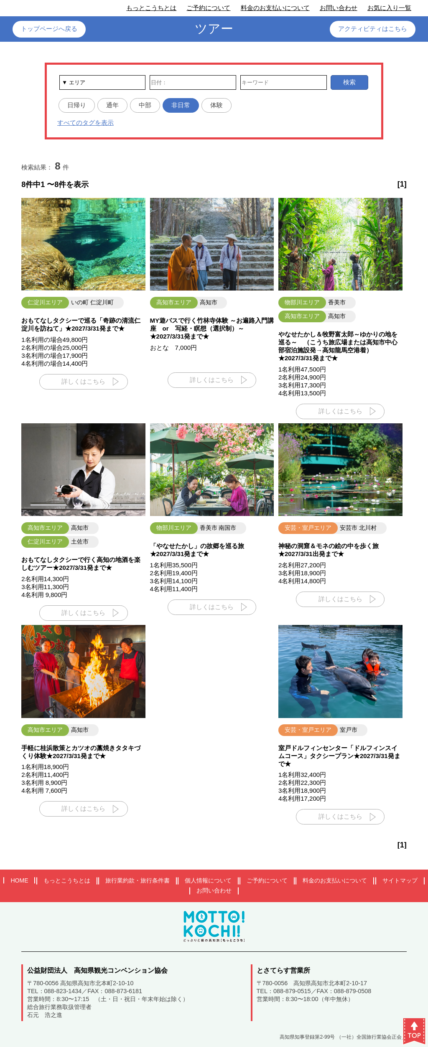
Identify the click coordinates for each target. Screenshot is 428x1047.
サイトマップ (400, 880)
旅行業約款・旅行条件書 (137, 880)
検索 (349, 82)
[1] (402, 184)
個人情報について (208, 880)
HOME (19, 880)
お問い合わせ (338, 7)
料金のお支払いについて (275, 7)
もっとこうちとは (151, 7)
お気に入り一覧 (389, 7)
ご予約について (208, 7)
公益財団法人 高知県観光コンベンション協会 (97, 970)
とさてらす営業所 (283, 970)
